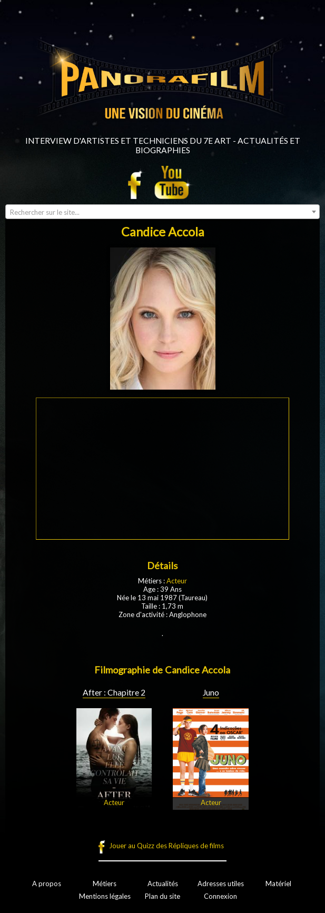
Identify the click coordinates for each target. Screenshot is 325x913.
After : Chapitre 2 (114, 692)
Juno (211, 692)
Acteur (176, 581)
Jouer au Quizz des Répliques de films (166, 845)
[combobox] (162, 211)
